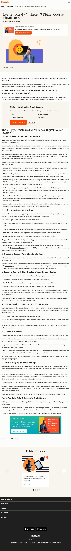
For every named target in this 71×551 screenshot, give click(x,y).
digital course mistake (21, 308)
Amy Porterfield (15, 21)
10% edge (56, 204)
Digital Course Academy (17, 248)
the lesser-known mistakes (20, 99)
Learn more (32, 122)
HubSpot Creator (39, 78)
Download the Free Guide (23, 32)
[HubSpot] (36, 536)
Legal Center (13, 542)
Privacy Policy (23, 542)
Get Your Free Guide (18, 122)
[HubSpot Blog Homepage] (5, 2)
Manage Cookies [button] (56, 542)
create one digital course (29, 325)
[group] (35, 471)
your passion (8, 266)
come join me (42, 413)
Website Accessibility (43, 542)
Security (32, 542)
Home (3, 6)
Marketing (10, 6)
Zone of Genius (9, 276)
